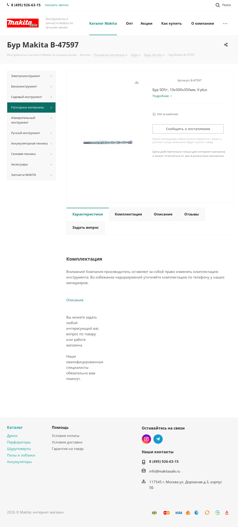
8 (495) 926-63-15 (164, 461)
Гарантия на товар (67, 448)
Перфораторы (19, 442)
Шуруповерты (19, 448)
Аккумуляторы (19, 461)
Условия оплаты (65, 435)
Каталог (15, 427)
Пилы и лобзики (21, 455)
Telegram (158, 439)
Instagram (146, 439)
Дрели (12, 435)
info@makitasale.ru (164, 471)
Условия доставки (67, 442)
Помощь (60, 427)
